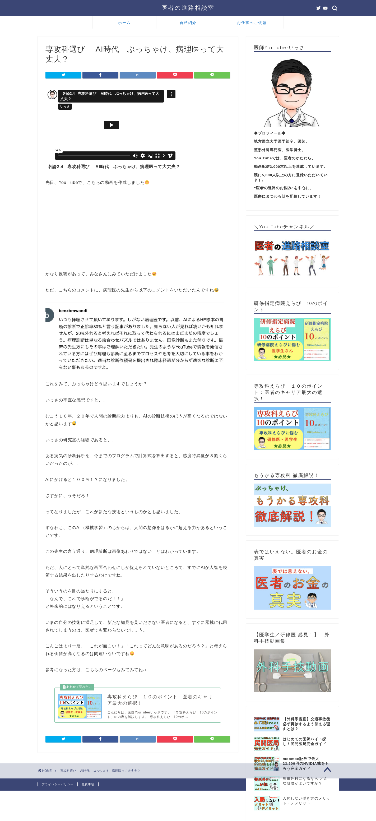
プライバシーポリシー (57, 784)
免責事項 (88, 784)
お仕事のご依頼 (252, 22)
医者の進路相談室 (188, 7)
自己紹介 (188, 22)
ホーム (124, 22)
